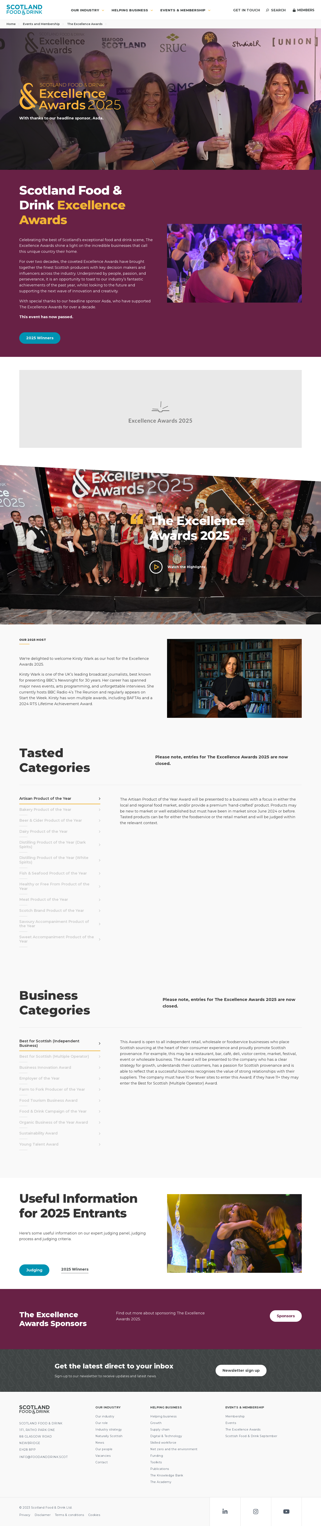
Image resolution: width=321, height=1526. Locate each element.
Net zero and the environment (174, 1449)
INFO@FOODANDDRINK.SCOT (43, 1457)
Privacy (25, 1515)
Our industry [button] (87, 10)
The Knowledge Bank (166, 1475)
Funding (156, 1456)
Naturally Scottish (108, 1436)
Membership (235, 1416)
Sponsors (286, 1316)
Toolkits (156, 1462)
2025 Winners (39, 338)
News (99, 1442)
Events (230, 1423)
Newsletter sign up (241, 1370)
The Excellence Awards (87, 24)
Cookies (94, 1515)
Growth (156, 1423)
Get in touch (246, 10)
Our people (104, 1449)
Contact (101, 1462)
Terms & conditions (69, 1515)
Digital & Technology (166, 1436)
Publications (159, 1469)
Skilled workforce (163, 1442)
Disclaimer (43, 1515)
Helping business (163, 1416)
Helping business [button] (132, 10)
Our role (101, 1423)
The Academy (160, 1482)
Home (13, 24)
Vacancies (103, 1456)
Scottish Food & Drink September (251, 1436)
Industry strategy (108, 1429)
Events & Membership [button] (185, 10)
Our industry (104, 1416)
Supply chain (160, 1429)
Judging (34, 1270)
